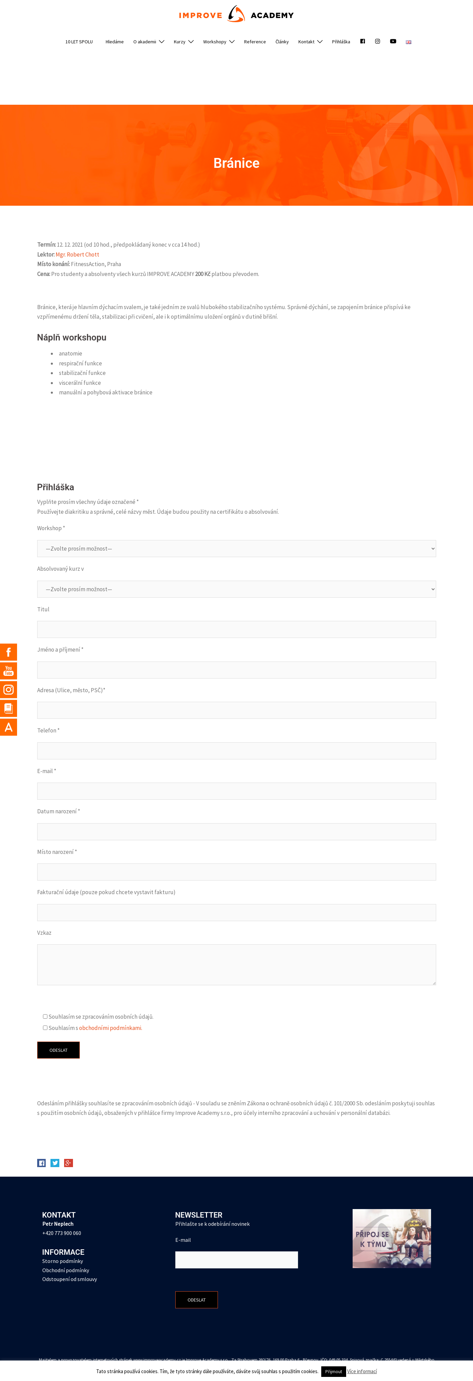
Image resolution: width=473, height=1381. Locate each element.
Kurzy (180, 42)
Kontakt (306, 42)
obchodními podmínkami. (110, 1028)
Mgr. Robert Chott (77, 254)
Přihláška (341, 42)
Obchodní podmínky (65, 1270)
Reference (255, 42)
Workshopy (214, 42)
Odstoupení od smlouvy (69, 1279)
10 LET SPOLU (79, 42)
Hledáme (115, 42)
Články (282, 42)
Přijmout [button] (333, 1372)
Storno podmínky (62, 1261)
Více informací (362, 1371)
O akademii (144, 42)
